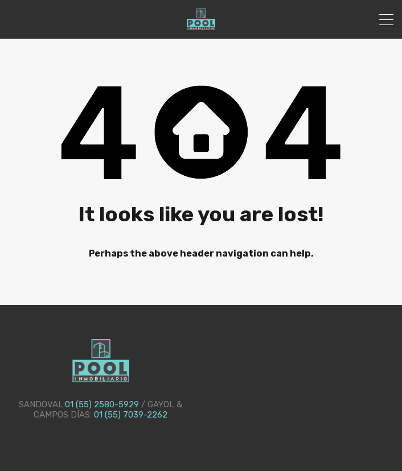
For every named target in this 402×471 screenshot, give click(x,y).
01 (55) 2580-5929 (102, 404)
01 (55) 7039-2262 (130, 415)
